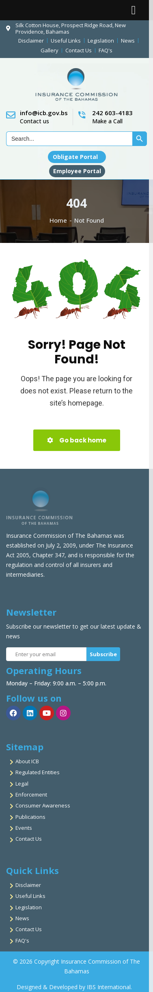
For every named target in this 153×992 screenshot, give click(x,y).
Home (58, 220)
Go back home (76, 440)
